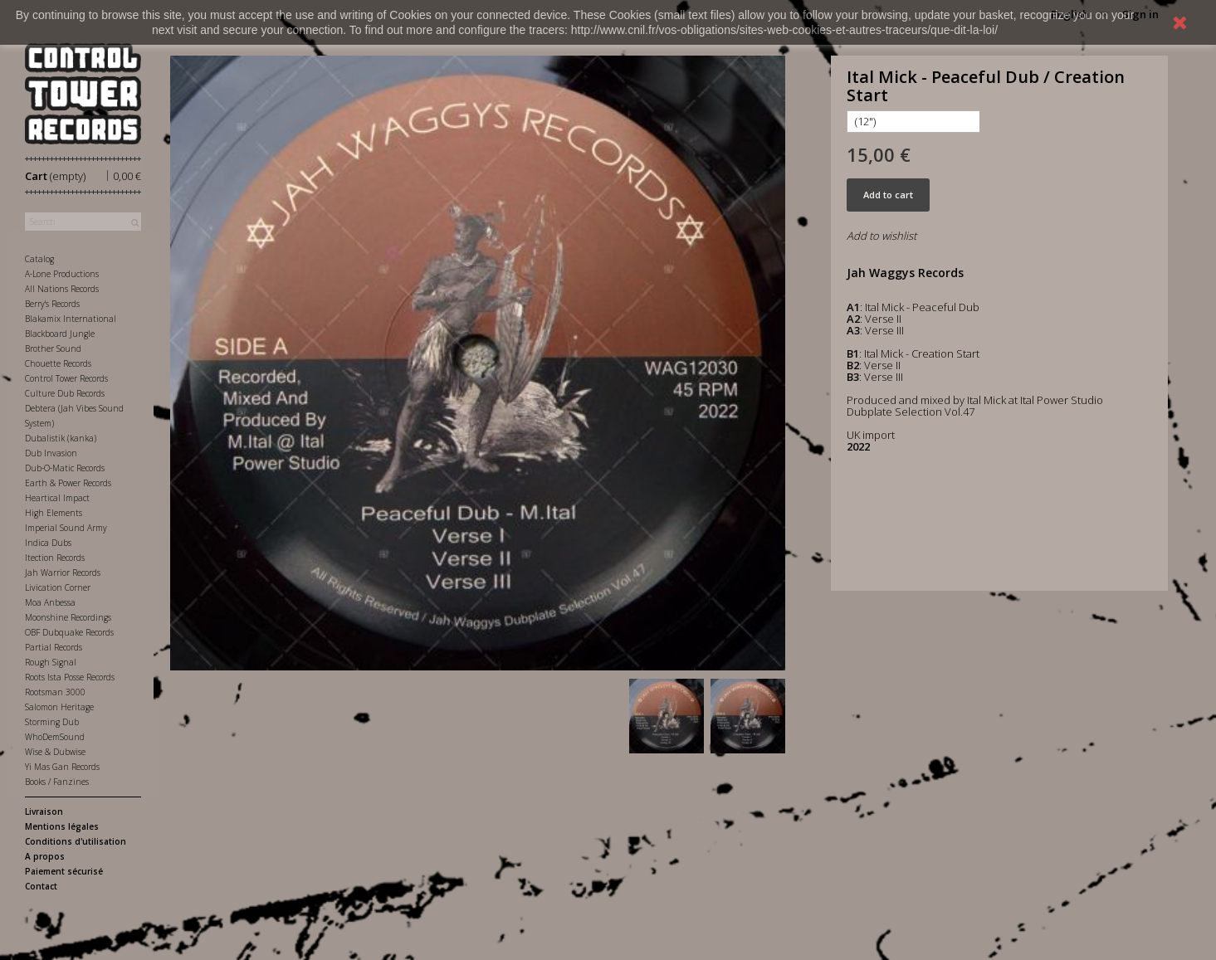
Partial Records (53, 647)
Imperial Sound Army (66, 528)
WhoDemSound (55, 737)
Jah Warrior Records (62, 572)
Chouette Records (58, 363)
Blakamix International (70, 318)
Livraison (44, 811)
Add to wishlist (881, 235)
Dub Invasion (51, 453)
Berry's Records (52, 303)
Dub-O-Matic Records (65, 468)
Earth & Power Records (68, 483)
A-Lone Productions (62, 274)
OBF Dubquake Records (69, 632)
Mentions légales (62, 826)
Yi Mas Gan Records (62, 766)
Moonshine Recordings (68, 617)
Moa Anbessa (50, 602)
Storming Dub (52, 722)
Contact (41, 886)
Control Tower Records (66, 378)
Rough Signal (50, 662)
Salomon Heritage (59, 707)
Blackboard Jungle (60, 333)
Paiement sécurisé (64, 871)
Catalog (39, 259)
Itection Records (55, 557)
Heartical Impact (57, 498)
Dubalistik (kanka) (60, 438)
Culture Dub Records (65, 393)
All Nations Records (62, 289)
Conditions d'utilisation (75, 841)
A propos (45, 856)
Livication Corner (57, 587)
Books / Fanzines (57, 781)
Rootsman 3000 (55, 692)
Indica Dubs (48, 542)
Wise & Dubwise (55, 752)
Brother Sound (53, 348)
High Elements (53, 513)
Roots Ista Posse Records (70, 677)
